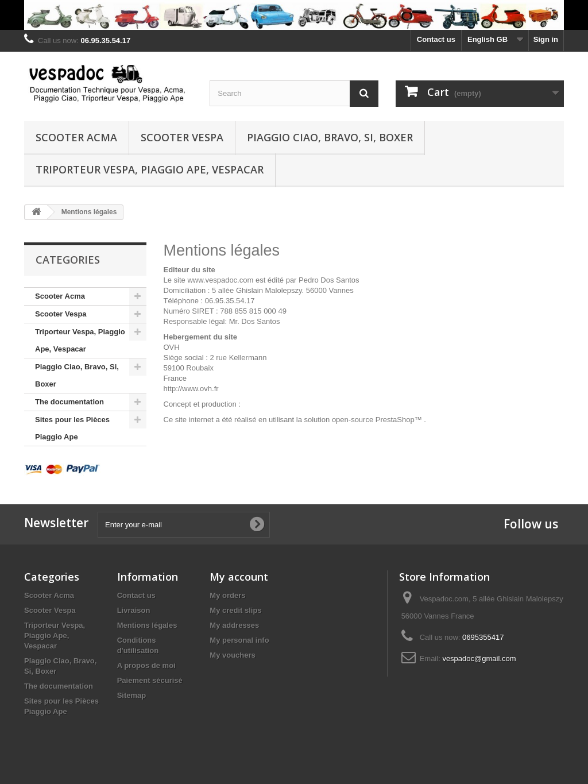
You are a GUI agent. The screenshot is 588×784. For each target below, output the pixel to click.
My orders (227, 595)
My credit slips (235, 610)
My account (239, 577)
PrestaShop (395, 419)
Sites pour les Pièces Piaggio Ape (72, 428)
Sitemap (131, 695)
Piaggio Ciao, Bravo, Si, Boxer (330, 137)
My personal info (239, 640)
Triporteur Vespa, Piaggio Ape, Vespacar (150, 169)
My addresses (234, 625)
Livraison (133, 610)
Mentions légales (147, 625)
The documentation (69, 401)
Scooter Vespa (182, 137)
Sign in (545, 39)
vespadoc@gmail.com (479, 658)
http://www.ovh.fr (191, 388)
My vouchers (232, 655)
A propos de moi (146, 665)
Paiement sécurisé (150, 680)
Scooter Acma (76, 137)
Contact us (436, 39)
